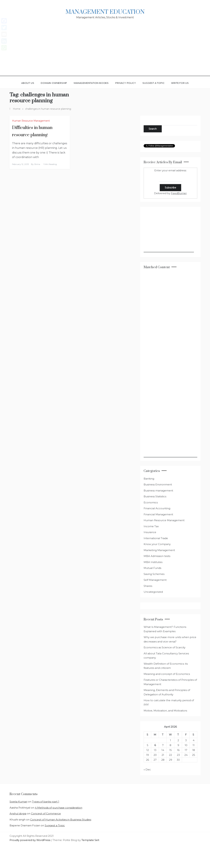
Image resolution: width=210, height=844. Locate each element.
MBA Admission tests (157, 556)
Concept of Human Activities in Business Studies (60, 819)
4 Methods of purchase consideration (58, 807)
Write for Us (180, 83)
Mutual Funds (152, 568)
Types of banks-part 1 (45, 801)
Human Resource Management (31, 120)
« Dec (147, 769)
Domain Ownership (54, 83)
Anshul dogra (18, 813)
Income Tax (151, 526)
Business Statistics (155, 496)
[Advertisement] (105, 52)
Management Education (105, 12)
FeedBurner (179, 193)
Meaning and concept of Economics (167, 674)
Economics (151, 502)
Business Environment (158, 484)
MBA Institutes (153, 562)
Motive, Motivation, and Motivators (165, 710)
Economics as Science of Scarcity (164, 647)
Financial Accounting (157, 508)
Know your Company (157, 544)
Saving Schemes (154, 574)
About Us (27, 83)
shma (37, 164)
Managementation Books (91, 83)
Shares (148, 586)
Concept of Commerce (46, 813)
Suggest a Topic (153, 83)
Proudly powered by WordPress (30, 840)
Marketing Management (159, 550)
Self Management (155, 579)
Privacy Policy (125, 83)
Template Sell (90, 840)
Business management (158, 490)
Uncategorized (153, 591)
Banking (149, 478)
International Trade (156, 538)
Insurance (150, 532)
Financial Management (158, 514)
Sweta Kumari (18, 801)
